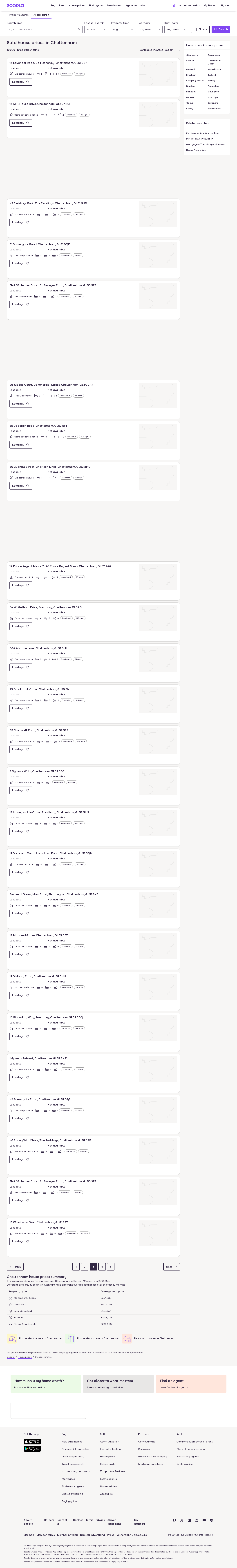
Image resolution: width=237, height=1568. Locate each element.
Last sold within (94, 23)
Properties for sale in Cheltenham (40, 1338)
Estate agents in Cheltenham (202, 133)
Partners (143, 1434)
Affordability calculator (76, 1471)
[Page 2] (84, 1266)
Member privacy (67, 1535)
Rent (62, 5)
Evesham (191, 75)
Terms (89, 1520)
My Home (209, 5)
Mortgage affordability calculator (205, 144)
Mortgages (68, 1478)
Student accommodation (191, 1449)
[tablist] (29, 15)
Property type (120, 23)
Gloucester (192, 55)
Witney (211, 80)
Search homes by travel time (105, 1387)
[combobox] (45, 27)
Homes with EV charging (152, 1456)
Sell (102, 1434)
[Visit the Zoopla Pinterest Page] (211, 1522)
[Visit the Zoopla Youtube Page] (204, 1522)
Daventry (213, 103)
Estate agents (108, 1478)
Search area (14, 23)
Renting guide (185, 1464)
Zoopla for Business (112, 1471)
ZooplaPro (106, 1493)
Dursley (190, 86)
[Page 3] (93, 1266)
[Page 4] (102, 1266)
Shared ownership (72, 1493)
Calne (189, 103)
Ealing (189, 108)
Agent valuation (135, 5)
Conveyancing (146, 1441)
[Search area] (45, 29)
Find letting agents (188, 1456)
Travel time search (72, 1464)
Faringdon (213, 86)
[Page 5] (110, 1266)
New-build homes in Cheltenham (154, 1338)
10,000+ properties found (23, 49)
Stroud (190, 60)
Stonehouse (214, 69)
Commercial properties (75, 1449)
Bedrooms (144, 23)
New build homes (72, 1441)
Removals (144, 1449)
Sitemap (29, 1535)
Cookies (78, 1520)
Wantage (213, 97)
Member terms (46, 1535)
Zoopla (11, 1357)
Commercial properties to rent (195, 1441)
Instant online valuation (199, 138)
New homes (114, 5)
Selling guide (107, 1464)
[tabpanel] (118, 26)
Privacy (100, 1520)
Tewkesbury (214, 55)
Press (110, 1535)
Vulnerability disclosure (131, 1535)
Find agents (96, 5)
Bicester (190, 97)
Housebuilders (108, 1486)
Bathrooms (171, 23)
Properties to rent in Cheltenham (98, 1338)
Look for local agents (174, 1387)
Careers (49, 1520)
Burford (212, 75)
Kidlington (213, 91)
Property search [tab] (19, 14)
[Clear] (79, 29)
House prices (77, 5)
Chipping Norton (195, 80)
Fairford (190, 69)
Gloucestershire (43, 1357)
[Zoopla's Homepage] (15, 6)
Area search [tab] (41, 14)
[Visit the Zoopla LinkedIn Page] (189, 1522)
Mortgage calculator (150, 1464)
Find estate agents (73, 1486)
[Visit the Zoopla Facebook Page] (174, 1522)
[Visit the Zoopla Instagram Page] (197, 1522)
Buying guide (69, 1501)
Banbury (191, 91)
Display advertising (92, 1535)
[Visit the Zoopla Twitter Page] (182, 1522)
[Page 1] (76, 1266)
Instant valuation (186, 5)
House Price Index (196, 150)
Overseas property (73, 1456)
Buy (53, 5)
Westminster (214, 108)
